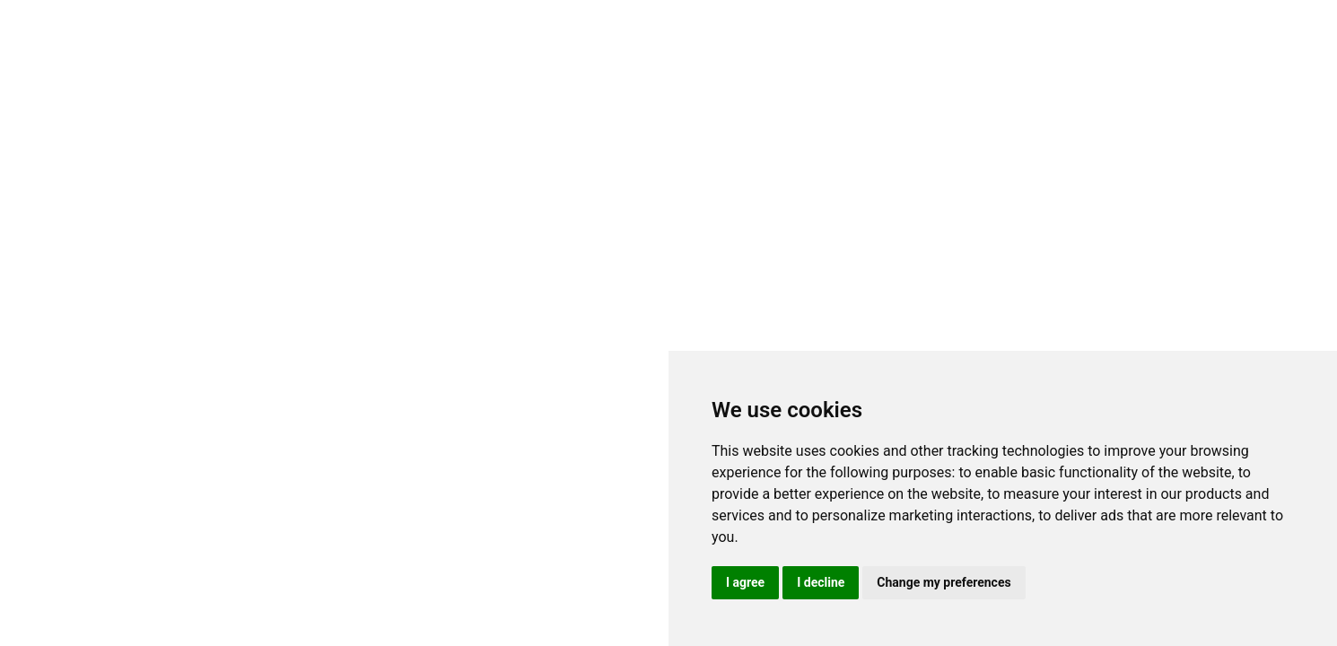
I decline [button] (820, 582)
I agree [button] (745, 582)
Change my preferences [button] (943, 582)
